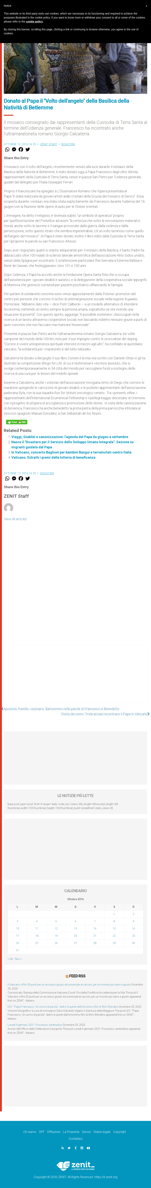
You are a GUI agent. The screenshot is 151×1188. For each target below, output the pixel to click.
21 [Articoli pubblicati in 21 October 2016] (94, 935)
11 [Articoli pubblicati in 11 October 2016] (36, 928)
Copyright (119, 1131)
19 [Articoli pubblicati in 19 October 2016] (56, 935)
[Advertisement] (75, 677)
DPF (42, 1131)
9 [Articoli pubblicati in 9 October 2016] (133, 921)
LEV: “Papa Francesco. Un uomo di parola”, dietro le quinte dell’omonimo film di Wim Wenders (63, 1006)
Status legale (102, 1131)
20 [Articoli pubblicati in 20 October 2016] (75, 935)
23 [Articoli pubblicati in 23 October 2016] (133, 935)
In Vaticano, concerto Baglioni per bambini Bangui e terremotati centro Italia (71, 452)
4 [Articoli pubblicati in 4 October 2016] (37, 921)
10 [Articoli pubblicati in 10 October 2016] (17, 928)
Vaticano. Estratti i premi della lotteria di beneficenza (53, 457)
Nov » (18, 958)
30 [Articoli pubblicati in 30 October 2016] (133, 943)
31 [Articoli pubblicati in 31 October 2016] (17, 950)
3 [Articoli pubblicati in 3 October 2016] (17, 921)
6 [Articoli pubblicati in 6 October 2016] (75, 921)
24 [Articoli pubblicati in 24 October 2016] (17, 943)
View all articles (15, 519)
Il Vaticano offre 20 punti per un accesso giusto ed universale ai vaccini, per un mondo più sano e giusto (69, 984)
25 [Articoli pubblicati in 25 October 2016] (36, 943)
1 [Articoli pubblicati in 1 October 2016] (114, 914)
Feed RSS (77, 976)
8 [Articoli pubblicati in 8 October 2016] (114, 921)
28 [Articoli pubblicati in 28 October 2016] (94, 943)
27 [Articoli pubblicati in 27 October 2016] (75, 943)
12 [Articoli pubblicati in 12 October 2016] (56, 928)
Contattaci (76, 1138)
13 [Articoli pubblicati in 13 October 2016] (75, 928)
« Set (10, 958)
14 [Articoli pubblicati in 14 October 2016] (94, 928)
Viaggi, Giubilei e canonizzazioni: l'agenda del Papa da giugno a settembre (69, 437)
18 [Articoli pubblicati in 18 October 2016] (36, 935)
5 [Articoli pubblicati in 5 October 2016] (56, 921)
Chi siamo (29, 1131)
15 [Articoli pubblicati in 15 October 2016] (114, 928)
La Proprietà (71, 1131)
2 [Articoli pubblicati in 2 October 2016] (133, 914)
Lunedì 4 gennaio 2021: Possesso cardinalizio (35, 1024)
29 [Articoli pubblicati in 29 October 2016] (114, 943)
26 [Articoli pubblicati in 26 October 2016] (56, 943)
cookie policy (34, 21)
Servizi (86, 1131)
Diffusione (53, 1131)
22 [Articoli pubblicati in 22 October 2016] (114, 935)
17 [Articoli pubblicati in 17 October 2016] (17, 935)
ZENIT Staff (48, 144)
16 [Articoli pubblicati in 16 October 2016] (133, 928)
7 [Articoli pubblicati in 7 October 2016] (95, 921)
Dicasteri (68, 144)
